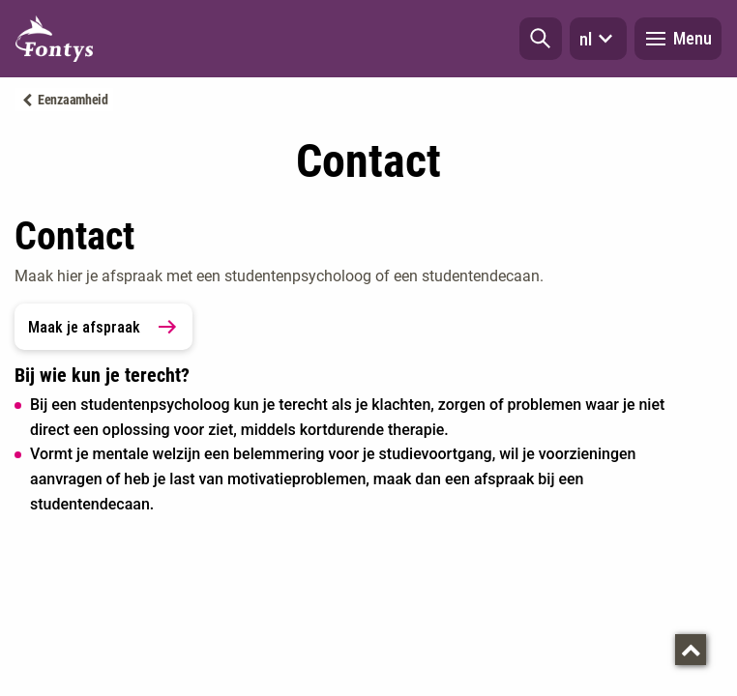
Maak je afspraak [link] (103, 326)
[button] (540, 38)
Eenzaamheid (73, 99)
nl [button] (598, 38)
